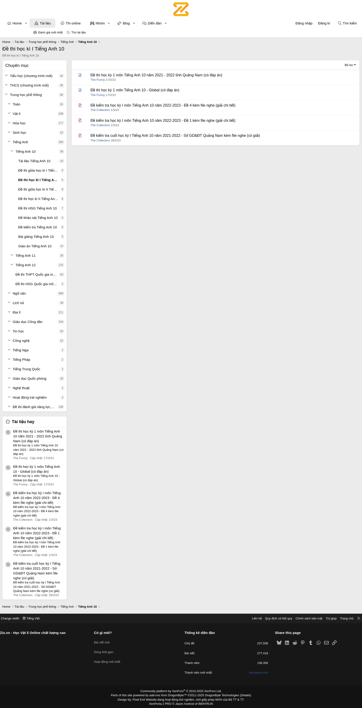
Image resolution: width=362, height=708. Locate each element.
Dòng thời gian (121, 649)
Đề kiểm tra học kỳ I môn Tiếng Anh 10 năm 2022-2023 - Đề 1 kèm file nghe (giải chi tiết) (68, 533)
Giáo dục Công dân (58, 322)
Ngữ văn (50, 293)
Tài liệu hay (54, 421)
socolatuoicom (241, 672)
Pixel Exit (142, 698)
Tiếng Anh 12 (56, 265)
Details (240, 694)
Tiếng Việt (65, 618)
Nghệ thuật (52, 388)
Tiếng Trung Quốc (57, 369)
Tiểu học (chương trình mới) (62, 76)
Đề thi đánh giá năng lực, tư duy (66, 407)
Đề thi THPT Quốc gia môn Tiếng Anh (68, 274)
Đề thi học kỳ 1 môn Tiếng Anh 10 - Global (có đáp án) (165, 90)
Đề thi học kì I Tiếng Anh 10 (70, 180)
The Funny (128, 79)
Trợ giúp (296, 618)
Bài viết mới (119, 640)
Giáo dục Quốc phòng (60, 378)
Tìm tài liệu (78, 32)
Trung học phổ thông (57, 95)
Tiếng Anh (51, 142)
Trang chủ (312, 618)
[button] (56, 23)
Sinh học (50, 132)
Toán (47, 104)
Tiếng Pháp (52, 359)
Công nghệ (52, 341)
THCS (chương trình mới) (60, 85)
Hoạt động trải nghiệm (61, 397)
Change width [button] (44, 618)
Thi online (104, 23)
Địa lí (48, 312)
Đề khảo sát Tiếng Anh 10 (69, 218)
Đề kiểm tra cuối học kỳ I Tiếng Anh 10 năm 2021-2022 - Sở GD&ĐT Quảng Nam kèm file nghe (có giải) (206, 135)
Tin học (49, 331)
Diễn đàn (186, 23)
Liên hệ (222, 618)
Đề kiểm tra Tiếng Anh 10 (68, 227)
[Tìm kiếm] (316, 23)
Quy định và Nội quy (244, 618)
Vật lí (47, 114)
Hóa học (50, 123)
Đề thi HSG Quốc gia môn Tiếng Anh (68, 284)
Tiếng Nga (51, 350)
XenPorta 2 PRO (161, 702)
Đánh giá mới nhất (50, 32)
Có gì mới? (120, 633)
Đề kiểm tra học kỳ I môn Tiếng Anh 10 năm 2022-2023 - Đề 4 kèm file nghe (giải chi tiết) (68, 498)
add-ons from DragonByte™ (169, 694)
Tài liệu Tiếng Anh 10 (65, 161)
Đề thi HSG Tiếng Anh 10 (68, 208)
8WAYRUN (204, 702)
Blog (157, 23)
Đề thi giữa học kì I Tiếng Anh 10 (70, 170)
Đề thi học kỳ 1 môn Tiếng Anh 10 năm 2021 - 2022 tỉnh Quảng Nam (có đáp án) (68, 436)
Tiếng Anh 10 (56, 151)
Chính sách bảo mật (274, 618)
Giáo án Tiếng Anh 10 (65, 246)
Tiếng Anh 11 (56, 255)
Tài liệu (76, 23)
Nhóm (131, 23)
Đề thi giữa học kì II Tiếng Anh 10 (70, 189)
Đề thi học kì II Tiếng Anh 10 (70, 199)
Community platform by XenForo (181, 691)
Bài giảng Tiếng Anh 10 (67, 237)
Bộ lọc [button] (318, 65)
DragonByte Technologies (219, 694)
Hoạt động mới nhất (124, 657)
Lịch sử (49, 303)
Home (48, 23)
